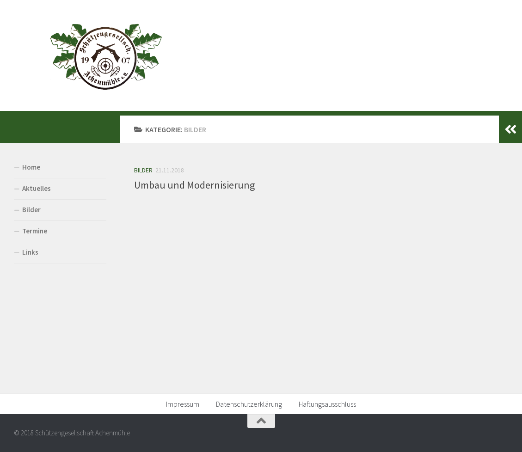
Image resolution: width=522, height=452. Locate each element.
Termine (34, 230)
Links (30, 252)
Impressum (182, 404)
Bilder (143, 170)
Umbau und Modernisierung (194, 184)
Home (31, 167)
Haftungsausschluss (327, 404)
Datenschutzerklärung (249, 404)
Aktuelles (36, 188)
